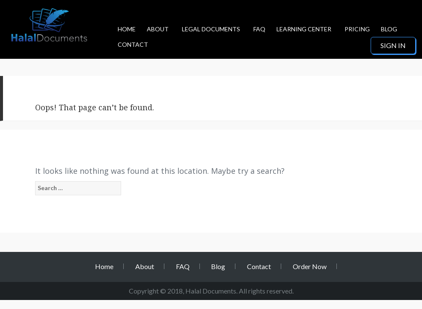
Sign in (393, 45)
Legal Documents (211, 29)
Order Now (310, 266)
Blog (389, 29)
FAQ (259, 29)
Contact (133, 44)
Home (127, 29)
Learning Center (303, 29)
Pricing (357, 29)
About (158, 29)
